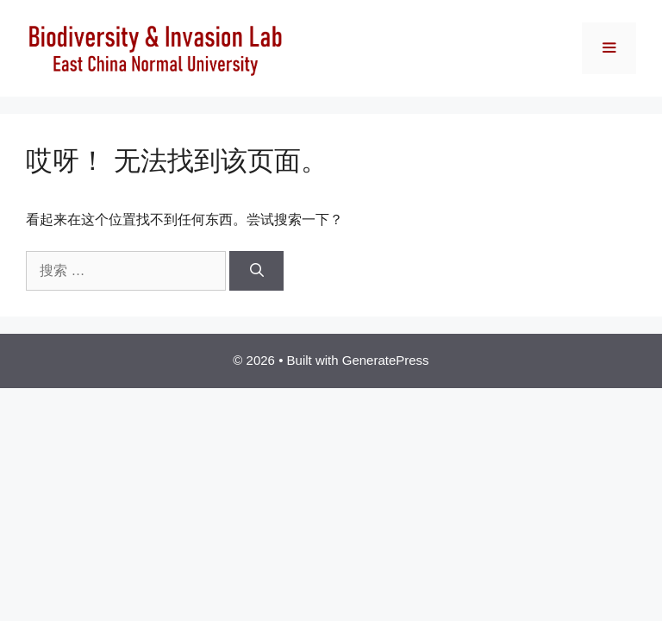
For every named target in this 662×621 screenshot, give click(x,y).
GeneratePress (385, 360)
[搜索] (256, 271)
